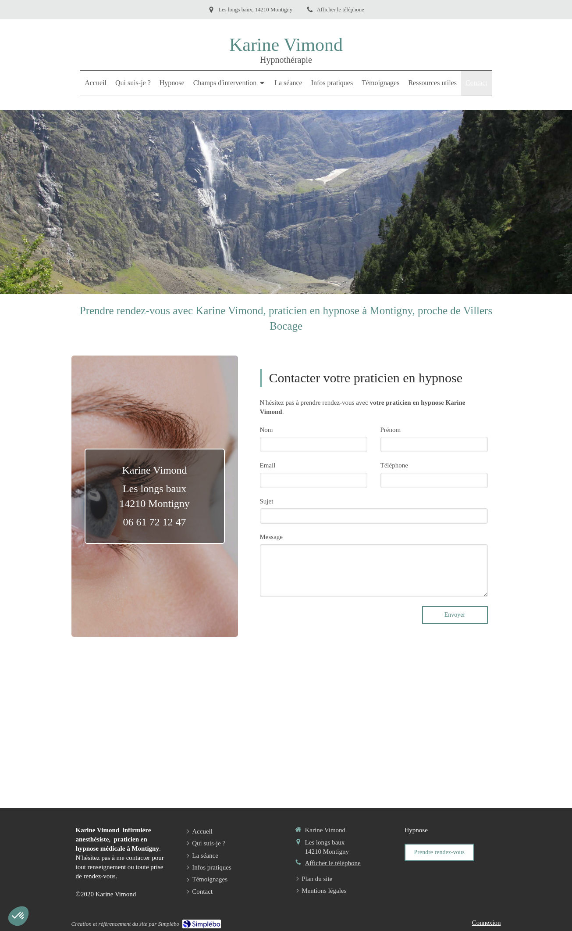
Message (271, 536)
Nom (266, 429)
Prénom (390, 429)
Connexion (486, 922)
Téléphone (394, 465)
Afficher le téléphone (340, 10)
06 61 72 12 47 (154, 522)
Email (268, 465)
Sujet (267, 501)
